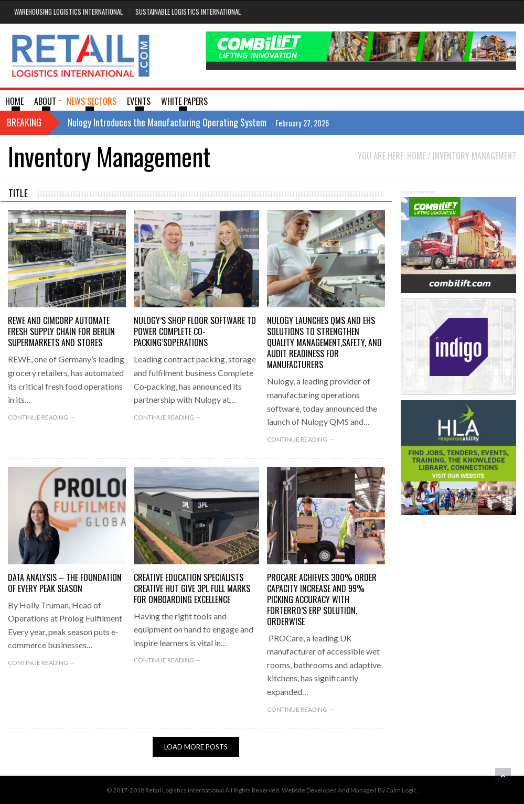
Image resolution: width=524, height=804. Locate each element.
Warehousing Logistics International (68, 11)
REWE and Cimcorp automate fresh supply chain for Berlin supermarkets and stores (61, 331)
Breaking (24, 122)
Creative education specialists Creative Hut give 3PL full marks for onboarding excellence (192, 588)
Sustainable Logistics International (188, 11)
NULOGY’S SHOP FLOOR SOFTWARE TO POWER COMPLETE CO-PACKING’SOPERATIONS (195, 331)
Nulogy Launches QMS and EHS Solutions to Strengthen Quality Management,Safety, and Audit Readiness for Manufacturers (324, 342)
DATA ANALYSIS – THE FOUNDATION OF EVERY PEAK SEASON (65, 583)
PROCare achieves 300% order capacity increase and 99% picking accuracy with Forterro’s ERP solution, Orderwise (322, 599)
